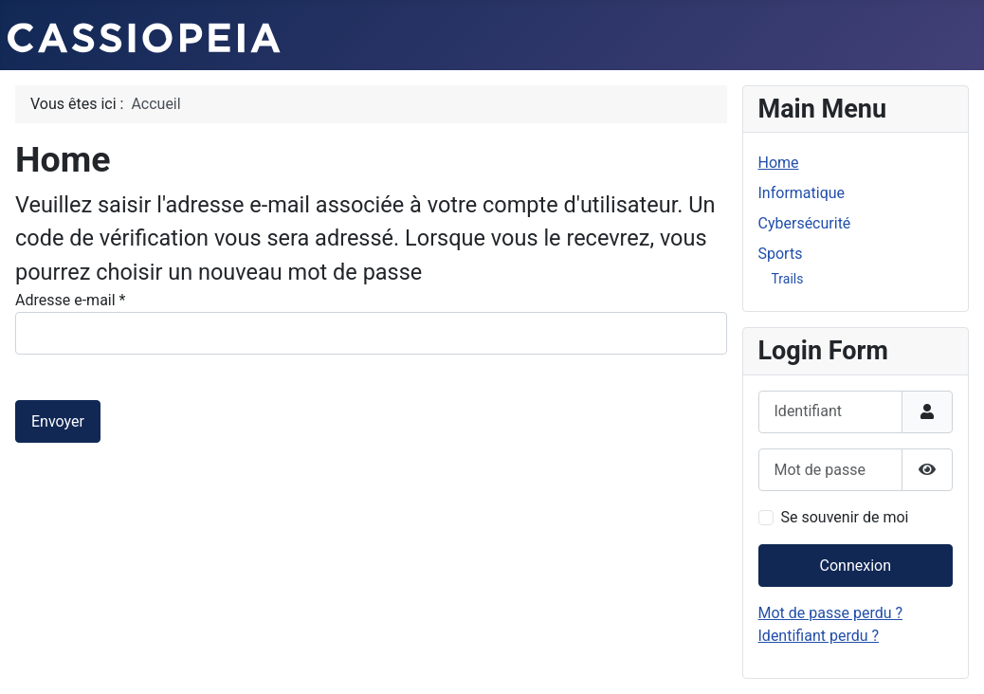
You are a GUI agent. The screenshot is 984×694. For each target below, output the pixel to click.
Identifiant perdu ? (819, 636)
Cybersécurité (804, 223)
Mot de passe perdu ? (830, 613)
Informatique (802, 193)
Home (778, 163)
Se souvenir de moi (845, 517)
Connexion (855, 566)
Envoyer (57, 421)
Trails (788, 278)
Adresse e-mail (70, 300)
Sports (780, 254)
